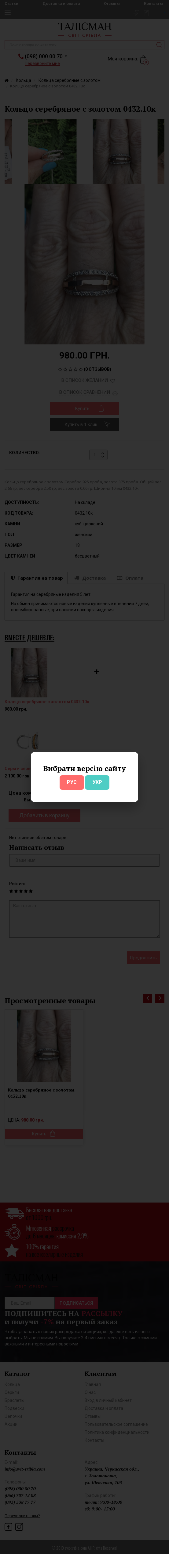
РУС (72, 782)
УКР (97, 782)
